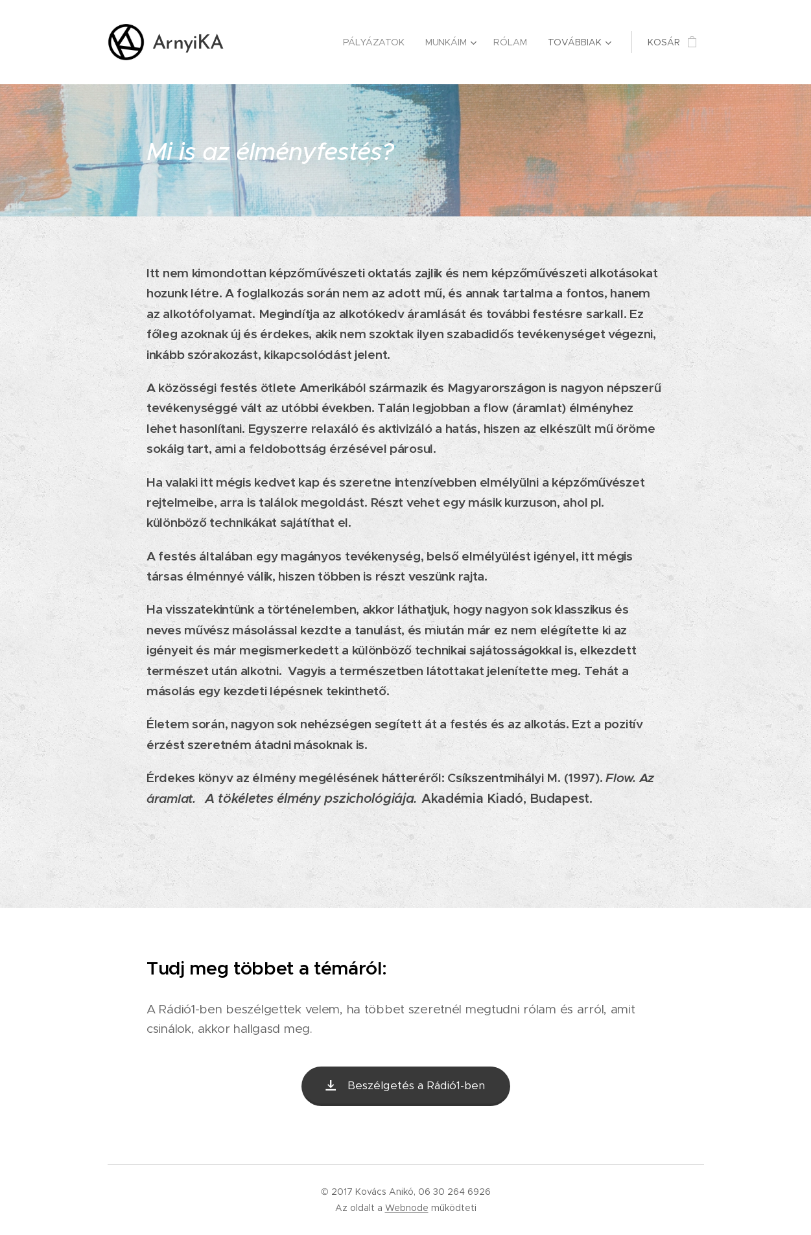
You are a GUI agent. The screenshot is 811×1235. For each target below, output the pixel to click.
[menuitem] (287, 42)
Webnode (407, 1208)
